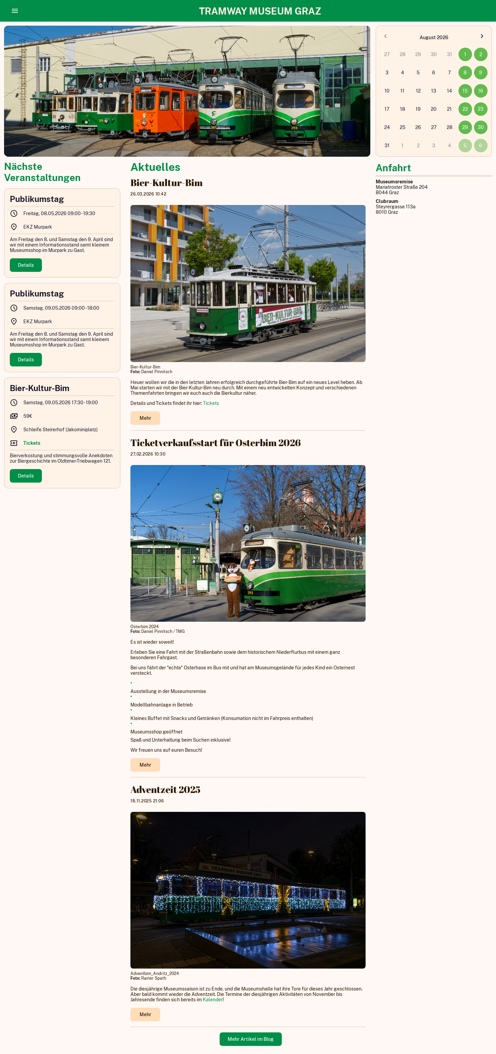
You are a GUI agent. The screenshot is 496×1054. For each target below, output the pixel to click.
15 (465, 91)
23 (480, 109)
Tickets (211, 403)
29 (465, 127)
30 (481, 127)
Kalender (213, 999)
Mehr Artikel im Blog (251, 1039)
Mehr (145, 418)
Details (26, 265)
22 (465, 109)
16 (480, 91)
